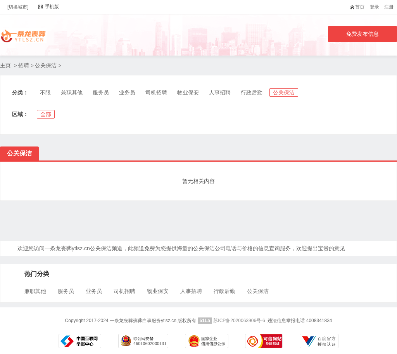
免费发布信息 (362, 34)
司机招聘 (156, 92)
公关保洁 (46, 65)
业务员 (127, 92)
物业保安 (188, 92)
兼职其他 (72, 92)
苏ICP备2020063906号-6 (239, 320)
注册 (389, 7)
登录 (374, 7)
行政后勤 (251, 92)
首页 (358, 7)
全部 (45, 114)
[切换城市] (18, 7)
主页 (5, 65)
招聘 (23, 65)
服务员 (101, 92)
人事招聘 (220, 92)
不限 (45, 92)
